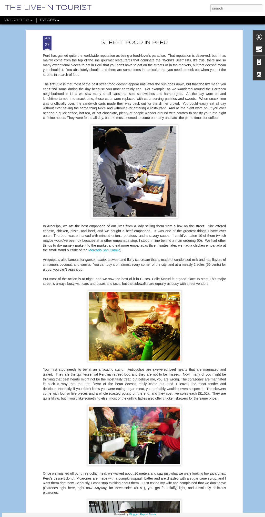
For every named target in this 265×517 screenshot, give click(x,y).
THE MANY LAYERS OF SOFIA (117, 511)
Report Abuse (148, 514)
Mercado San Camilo (104, 223)
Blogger (134, 514)
